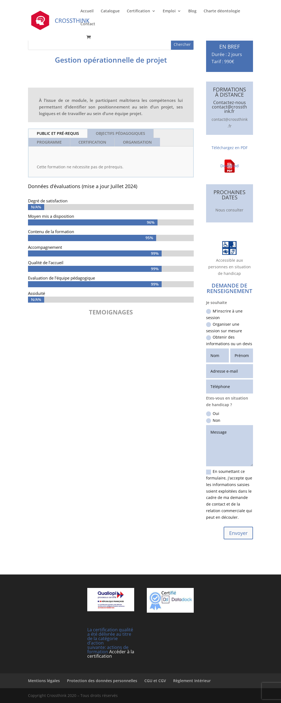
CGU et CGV (155, 680)
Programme (49, 142)
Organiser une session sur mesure (224, 327)
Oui (212, 413)
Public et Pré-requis (58, 133)
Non (213, 420)
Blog (192, 11)
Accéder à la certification (110, 654)
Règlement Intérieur (192, 680)
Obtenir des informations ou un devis (229, 340)
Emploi (169, 11)
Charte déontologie (222, 11)
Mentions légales (44, 680)
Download (229, 165)
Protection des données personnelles (102, 680)
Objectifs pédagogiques (120, 133)
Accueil (87, 11)
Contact (87, 24)
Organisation (137, 142)
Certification (138, 11)
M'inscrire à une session (224, 314)
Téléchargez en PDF (230, 147)
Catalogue (110, 11)
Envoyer (238, 533)
